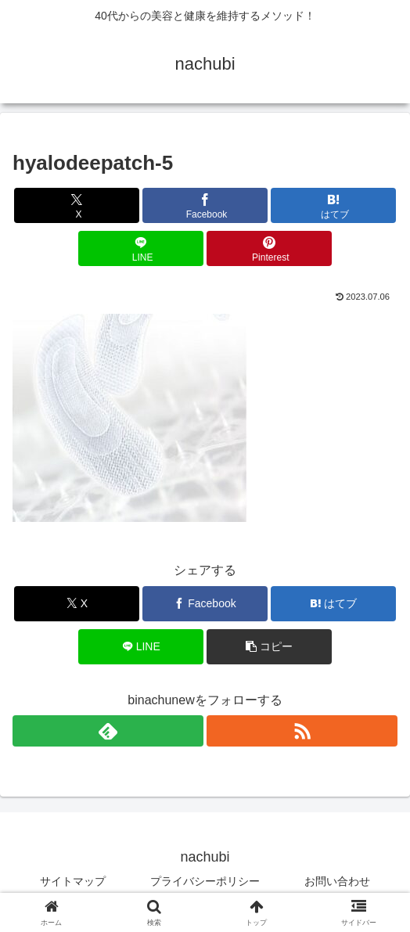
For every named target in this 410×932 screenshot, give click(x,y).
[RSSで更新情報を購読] (302, 731)
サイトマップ (73, 881)
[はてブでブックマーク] (333, 205)
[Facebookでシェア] (205, 205)
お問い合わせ (337, 881)
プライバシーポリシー (205, 881)
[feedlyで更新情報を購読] (108, 731)
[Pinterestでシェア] (269, 248)
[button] (269, 646)
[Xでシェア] (76, 205)
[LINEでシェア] (140, 248)
